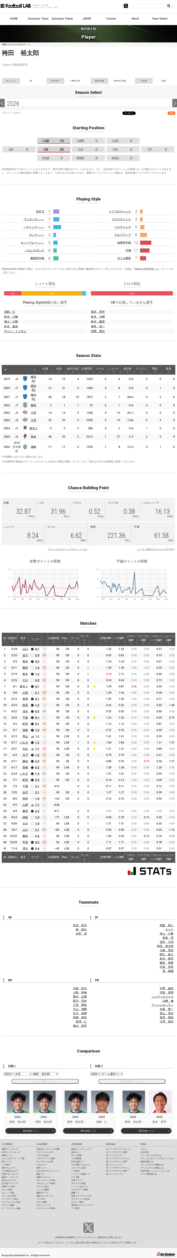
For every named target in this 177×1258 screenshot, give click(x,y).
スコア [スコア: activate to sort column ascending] (35, 639)
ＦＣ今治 (40, 1199)
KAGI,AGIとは (147, 1161)
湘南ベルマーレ (43, 1177)
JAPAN (86, 18)
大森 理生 (167, 950)
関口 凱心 (167, 954)
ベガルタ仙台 (42, 1155)
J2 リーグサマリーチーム (117, 1158)
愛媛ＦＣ (75, 1193)
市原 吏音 (167, 967)
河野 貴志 (98, 331)
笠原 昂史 (80, 925)
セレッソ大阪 (8, 1193)
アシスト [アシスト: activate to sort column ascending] (141, 370)
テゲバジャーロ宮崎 (45, 1208)
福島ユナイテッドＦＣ (81, 1149)
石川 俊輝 (80, 1013)
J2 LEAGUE (41, 1144)
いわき (24, 742)
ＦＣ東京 (6, 1164)
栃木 (25, 674)
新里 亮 (168, 937)
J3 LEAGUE (76, 1144)
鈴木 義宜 (11, 326)
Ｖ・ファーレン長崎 (11, 1208)
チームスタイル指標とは (152, 1168)
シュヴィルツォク (162, 996)
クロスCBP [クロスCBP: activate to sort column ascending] (131, 639)
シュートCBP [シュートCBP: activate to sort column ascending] (168, 639)
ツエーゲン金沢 (78, 1168)
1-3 (37, 730)
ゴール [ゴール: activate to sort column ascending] (100, 370)
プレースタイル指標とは (152, 1164)
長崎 (25, 767)
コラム (144, 1149)
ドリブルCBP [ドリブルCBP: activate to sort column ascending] (143, 639)
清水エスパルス (9, 1180)
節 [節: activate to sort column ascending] (4, 639)
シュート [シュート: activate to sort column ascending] (113, 370)
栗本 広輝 (80, 996)
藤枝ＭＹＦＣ (42, 1193)
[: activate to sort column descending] (5, 369)
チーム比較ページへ (45, 1081)
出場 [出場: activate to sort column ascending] (45, 370)
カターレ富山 (42, 1186)
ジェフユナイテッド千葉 (13, 1158)
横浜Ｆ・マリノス (10, 1177)
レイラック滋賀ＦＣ (80, 1174)
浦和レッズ (7, 1155)
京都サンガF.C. (8, 1186)
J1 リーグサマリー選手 (116, 1152)
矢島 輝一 (167, 1009)
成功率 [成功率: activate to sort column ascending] (127, 370)
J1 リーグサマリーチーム (117, 1149)
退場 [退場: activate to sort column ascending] (168, 370)
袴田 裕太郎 (165, 946)
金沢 (25, 655)
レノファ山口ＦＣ (79, 1186)
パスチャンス (122, 227)
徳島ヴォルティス (44, 1196)
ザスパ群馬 (76, 1155)
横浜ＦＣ (40, 1174)
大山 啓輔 (80, 1009)
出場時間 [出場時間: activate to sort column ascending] (86, 370)
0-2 (37, 767)
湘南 (33, 447)
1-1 (37, 736)
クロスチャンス (121, 219)
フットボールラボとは (151, 1155)
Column (111, 18)
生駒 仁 (9, 312)
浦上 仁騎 (11, 321)
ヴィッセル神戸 (9, 1196)
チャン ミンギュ (15, 331)
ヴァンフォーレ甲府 (45, 1180)
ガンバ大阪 (7, 1189)
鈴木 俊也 (167, 958)
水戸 (25, 755)
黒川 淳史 (80, 1000)
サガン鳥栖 (41, 1202)
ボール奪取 (124, 258)
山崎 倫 (168, 1000)
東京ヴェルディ (9, 1168)
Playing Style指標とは (146, 268)
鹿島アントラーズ (10, 1149)
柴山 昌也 (80, 1025)
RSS (171, 113)
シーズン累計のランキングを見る (155, 549)
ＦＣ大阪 (75, 1177)
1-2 (37, 674)
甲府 (25, 842)
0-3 (37, 661)
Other (143, 1144)
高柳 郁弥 (80, 1017)
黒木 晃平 (98, 312)
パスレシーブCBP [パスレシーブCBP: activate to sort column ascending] (156, 639)
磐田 (33, 405)
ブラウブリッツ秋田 (45, 1158)
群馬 (25, 699)
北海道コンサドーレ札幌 (47, 1149)
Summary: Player (62, 18)
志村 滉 (81, 933)
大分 (25, 680)
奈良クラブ (76, 1180)
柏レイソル (7, 1161)
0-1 (37, 649)
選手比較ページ (31, 1131)
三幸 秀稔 (80, 1005)
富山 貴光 (167, 1013)
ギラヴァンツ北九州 (80, 1199)
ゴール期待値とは (149, 1174)
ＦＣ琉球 (75, 1208)
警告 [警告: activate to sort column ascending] (155, 370)
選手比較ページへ (132, 1081)
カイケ (169, 929)
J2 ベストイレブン (114, 1164)
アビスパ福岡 (8, 1205)
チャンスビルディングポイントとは (67, 549)
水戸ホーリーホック (11, 1152)
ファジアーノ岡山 (10, 1199)
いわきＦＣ (41, 1164)
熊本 (33, 436)
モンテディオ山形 (44, 1161)
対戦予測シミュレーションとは (155, 1171)
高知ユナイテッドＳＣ (81, 1196)
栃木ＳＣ (75, 1152)
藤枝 (25, 761)
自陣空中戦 (124, 242)
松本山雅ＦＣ (77, 1161)
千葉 (25, 717)
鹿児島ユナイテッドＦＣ (82, 1205)
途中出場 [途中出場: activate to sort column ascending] (72, 370)
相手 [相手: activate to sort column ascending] (23, 639)
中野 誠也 (167, 988)
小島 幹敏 (80, 992)
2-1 (37, 692)
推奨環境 (70, 1237)
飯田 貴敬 (167, 962)
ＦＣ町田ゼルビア (10, 1171)
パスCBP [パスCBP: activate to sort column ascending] (118, 639)
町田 (25, 724)
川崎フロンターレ (10, 1174)
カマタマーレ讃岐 (79, 1189)
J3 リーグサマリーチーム (117, 1168)
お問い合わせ (114, 1237)
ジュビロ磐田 (42, 1189)
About (135, 18)
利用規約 (60, 1237)
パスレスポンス (34, 250)
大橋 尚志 (80, 988)
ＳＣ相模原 (76, 1158)
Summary (110, 1144)
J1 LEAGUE (7, 1144)
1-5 (37, 773)
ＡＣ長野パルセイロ (80, 1164)
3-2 (37, 836)
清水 (25, 711)
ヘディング (34, 227)
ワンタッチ (34, 219)
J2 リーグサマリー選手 (116, 1161)
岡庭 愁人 (167, 925)
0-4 (37, 848)
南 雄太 (81, 929)
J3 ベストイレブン (114, 1174)
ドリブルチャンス (120, 211)
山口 (25, 649)
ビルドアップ (122, 234)
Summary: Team (38, 18)
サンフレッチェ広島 (11, 1202)
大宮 (33, 412)
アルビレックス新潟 (45, 1183)
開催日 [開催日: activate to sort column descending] (12, 639)
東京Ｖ (33, 428)
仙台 (25, 748)
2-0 (37, 655)
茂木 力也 (167, 942)
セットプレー (32, 242)
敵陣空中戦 (37, 258)
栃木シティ (41, 1168)
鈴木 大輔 (11, 316)
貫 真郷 (168, 971)
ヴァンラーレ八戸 (44, 1152)
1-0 (37, 667)
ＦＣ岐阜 (75, 1171)
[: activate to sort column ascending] (13, 369)
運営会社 (102, 1237)
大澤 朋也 (167, 1021)
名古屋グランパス (10, 1183)
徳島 (25, 730)
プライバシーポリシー (86, 1237)
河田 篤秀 (167, 992)
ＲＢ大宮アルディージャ (47, 1171)
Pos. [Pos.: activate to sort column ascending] (65, 639)
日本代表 (145, 1152)
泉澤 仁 (81, 1021)
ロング (36, 234)
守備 (128, 250)
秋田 (25, 705)
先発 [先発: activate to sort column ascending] (59, 370)
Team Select (159, 18)
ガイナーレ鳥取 (78, 1183)
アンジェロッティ (162, 1005)
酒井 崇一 (98, 326)
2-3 (37, 761)
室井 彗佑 (167, 1017)
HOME (14, 18)
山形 (25, 692)
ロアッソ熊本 (77, 1202)
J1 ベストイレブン (114, 1155)
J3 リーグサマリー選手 (116, 1171)
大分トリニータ (43, 1205)
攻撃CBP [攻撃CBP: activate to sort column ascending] (105, 639)
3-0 (37, 680)
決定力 (40, 211)
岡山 (25, 736)
